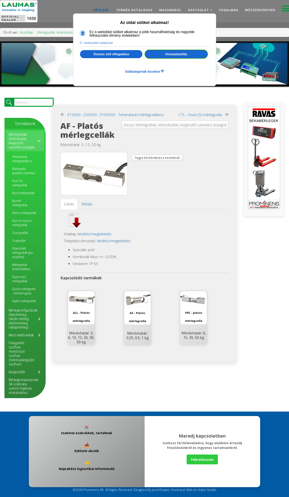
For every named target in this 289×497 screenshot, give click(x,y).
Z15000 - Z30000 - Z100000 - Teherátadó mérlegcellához (115, 115)
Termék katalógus (134, 10)
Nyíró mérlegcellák (23, 193)
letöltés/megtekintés (95, 233)
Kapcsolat (198, 10)
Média (87, 203)
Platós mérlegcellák (24, 213)
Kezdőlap (26, 32)
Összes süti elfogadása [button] (111, 54)
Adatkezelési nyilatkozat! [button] (98, 43)
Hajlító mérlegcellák (24, 301)
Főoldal (101, 10)
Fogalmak (228, 10)
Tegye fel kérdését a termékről (157, 158)
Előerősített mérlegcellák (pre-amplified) (23, 253)
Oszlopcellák (20, 233)
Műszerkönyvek (260, 10)
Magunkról (170, 10)
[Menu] (285, 9)
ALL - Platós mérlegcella (81, 307)
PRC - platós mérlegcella (193, 307)
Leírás (69, 203)
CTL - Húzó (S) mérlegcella (200, 115)
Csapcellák (18, 240)
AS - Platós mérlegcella (137, 307)
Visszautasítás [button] (176, 54)
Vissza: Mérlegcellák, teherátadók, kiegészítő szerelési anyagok (175, 124)
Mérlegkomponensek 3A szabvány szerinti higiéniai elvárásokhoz (23, 386)
